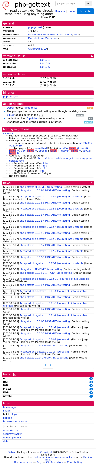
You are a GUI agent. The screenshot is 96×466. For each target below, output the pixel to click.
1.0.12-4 (45, 60)
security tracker (12, 434)
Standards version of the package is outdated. (48, 122)
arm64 (84, 148)
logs (14, 414)
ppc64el (43, 150)
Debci (10, 107)
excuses (8, 133)
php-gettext (35, 27)
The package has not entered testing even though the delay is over (48, 111)
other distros (10, 430)
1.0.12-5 (45, 63)
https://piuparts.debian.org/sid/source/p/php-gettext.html (50, 159)
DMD (76, 35)
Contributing (74, 462)
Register (60, 11)
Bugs (39, 462)
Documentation (23, 462)
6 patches (33, 118)
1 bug (10, 114)
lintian (7, 410)
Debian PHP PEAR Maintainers (46, 34)
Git (30, 48)
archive (68, 35)
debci (6, 441)
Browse (37, 48)
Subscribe (85, 11)
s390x (86, 150)
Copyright (46, 452)
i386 (23, 150)
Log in (71, 11)
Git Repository (54, 462)
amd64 (63, 148)
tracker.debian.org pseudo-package (54, 457)
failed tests (30, 107)
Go (88, 3)
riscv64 (65, 150)
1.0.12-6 (45, 67)
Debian (12, 452)
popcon (7, 417)
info (45, 163)
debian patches (12, 437)
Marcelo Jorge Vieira (40, 38)
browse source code (15, 421)
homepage (9, 407)
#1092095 (85, 143)
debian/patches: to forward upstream (48, 118)
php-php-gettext (13, 96)
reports (48, 108)
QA (45, 48)
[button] (4, 107)
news (7, 183)
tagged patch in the (43, 115)
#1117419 (15, 145)
